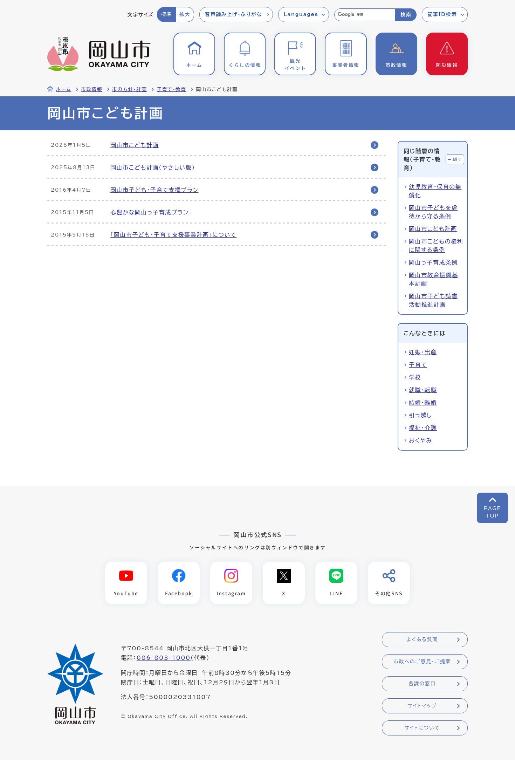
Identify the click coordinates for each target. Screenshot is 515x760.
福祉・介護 (423, 428)
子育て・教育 (171, 89)
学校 (415, 377)
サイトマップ (422, 705)
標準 (166, 14)
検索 (405, 14)
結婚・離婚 (423, 402)
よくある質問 (422, 639)
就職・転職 (423, 390)
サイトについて (422, 727)
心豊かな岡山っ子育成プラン (149, 212)
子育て (418, 365)
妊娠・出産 (423, 352)
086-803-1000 (164, 657)
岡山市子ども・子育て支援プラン (154, 190)
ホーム (63, 89)
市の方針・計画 (129, 89)
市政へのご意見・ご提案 (422, 661)
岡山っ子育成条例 (433, 262)
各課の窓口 (422, 683)
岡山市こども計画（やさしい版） (152, 167)
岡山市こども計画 (134, 145)
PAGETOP (492, 512)
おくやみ (420, 440)
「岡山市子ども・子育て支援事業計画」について (173, 235)
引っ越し (420, 415)
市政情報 (91, 89)
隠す (457, 159)
